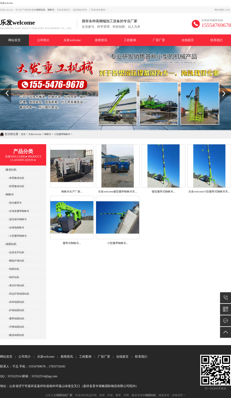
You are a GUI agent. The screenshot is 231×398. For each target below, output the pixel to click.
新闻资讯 (101, 40)
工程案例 (130, 40)
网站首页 (14, 40)
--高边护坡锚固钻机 (17, 293)
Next (222, 85)
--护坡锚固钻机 (15, 310)
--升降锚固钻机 (15, 326)
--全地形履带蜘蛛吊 (17, 211)
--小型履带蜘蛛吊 (16, 235)
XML (227, 9)
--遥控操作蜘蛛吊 (16, 219)
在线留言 (188, 40)
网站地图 (219, 9)
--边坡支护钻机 (15, 252)
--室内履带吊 (14, 202)
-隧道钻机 (10, 169)
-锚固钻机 (10, 244)
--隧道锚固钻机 (15, 335)
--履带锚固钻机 (15, 318)
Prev (2, 85)
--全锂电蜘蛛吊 (15, 227)
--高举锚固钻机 (15, 302)
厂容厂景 (159, 40)
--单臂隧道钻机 (15, 178)
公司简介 (43, 40)
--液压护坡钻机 (15, 285)
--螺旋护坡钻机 (15, 260)
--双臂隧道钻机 (15, 186)
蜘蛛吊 (47, 134)
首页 (23, 134)
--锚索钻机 (12, 268)
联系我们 (216, 40)
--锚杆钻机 (12, 277)
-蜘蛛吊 (8, 194)
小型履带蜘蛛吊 (62, 134)
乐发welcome (6, 3)
